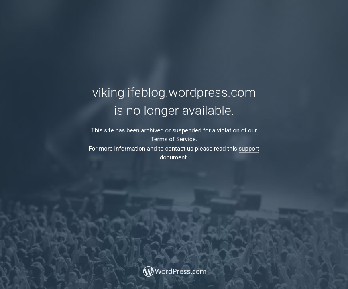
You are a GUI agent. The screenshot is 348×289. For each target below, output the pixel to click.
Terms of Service (173, 139)
